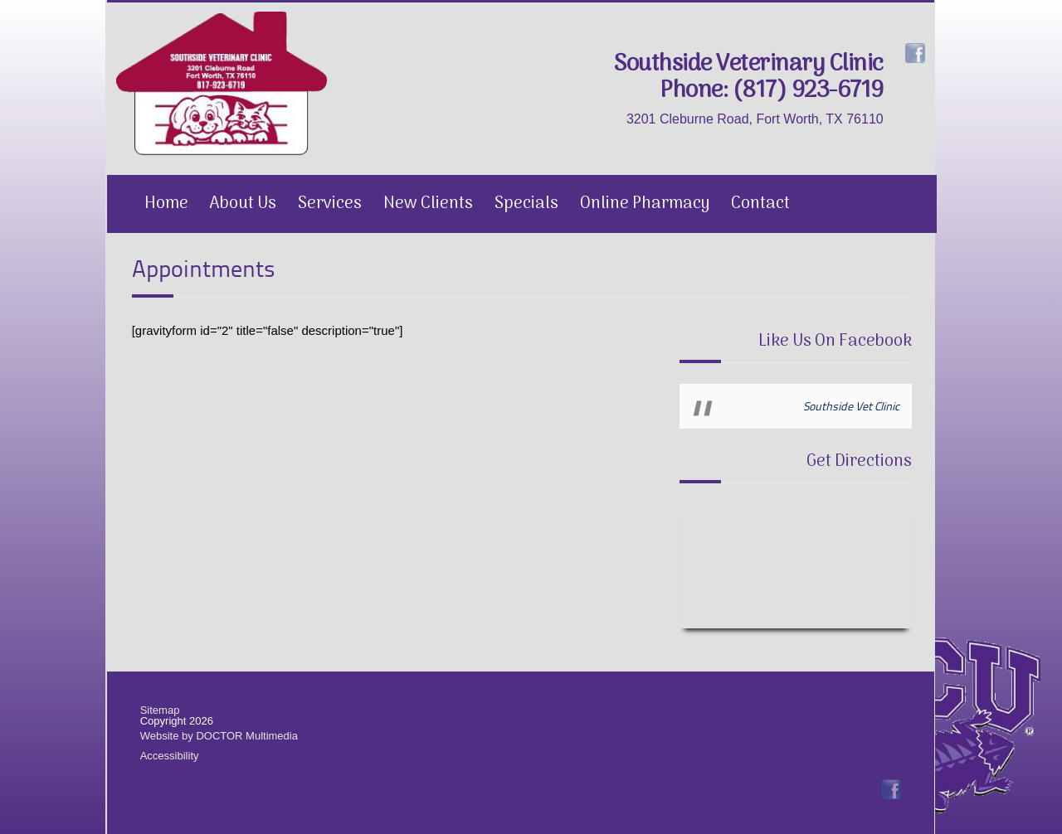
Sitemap (160, 710)
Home (166, 204)
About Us (243, 204)
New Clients (428, 204)
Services (330, 204)
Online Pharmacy (644, 204)
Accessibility (169, 755)
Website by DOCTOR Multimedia (219, 736)
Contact (760, 204)
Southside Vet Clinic (851, 406)
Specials (526, 204)
